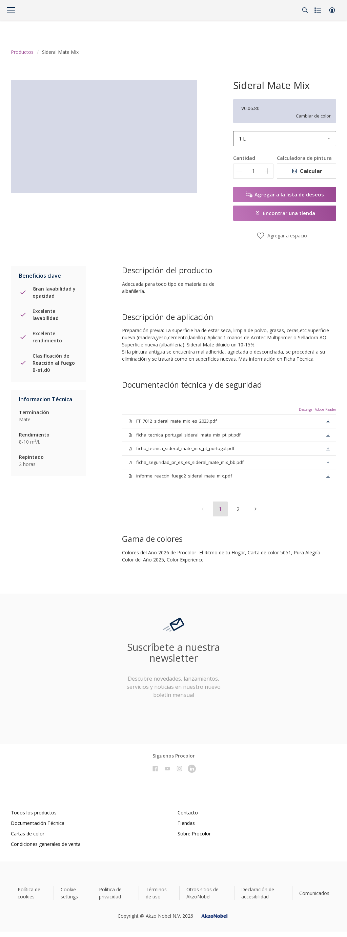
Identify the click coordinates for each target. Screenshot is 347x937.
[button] (332, 10)
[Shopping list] (318, 10)
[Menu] (11, 10)
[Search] (305, 10)
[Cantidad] (253, 171)
